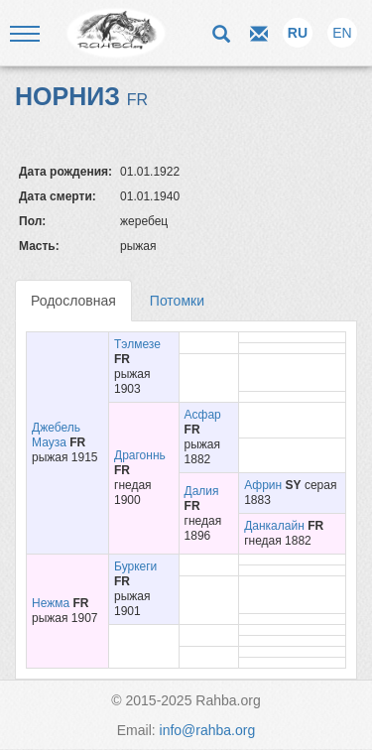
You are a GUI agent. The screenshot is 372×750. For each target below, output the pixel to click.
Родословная (73, 301)
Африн (263, 485)
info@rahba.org (208, 730)
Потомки (177, 301)
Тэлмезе (137, 344)
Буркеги (135, 566)
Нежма (50, 603)
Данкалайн (274, 526)
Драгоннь (140, 455)
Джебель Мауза (56, 435)
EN (341, 33)
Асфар (203, 415)
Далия (202, 491)
